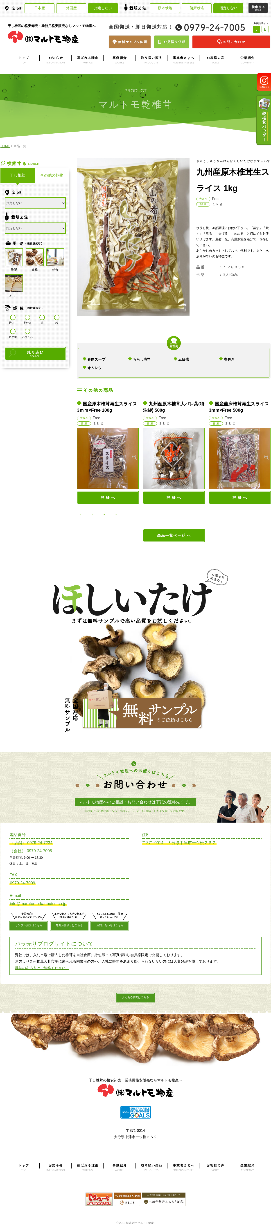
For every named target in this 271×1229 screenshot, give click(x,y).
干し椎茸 (17, 175)
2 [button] (92, 514)
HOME (5, 146)
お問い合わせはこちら (109, 925)
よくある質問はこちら (135, 997)
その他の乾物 (51, 175)
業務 (34, 257)
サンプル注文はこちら (28, 925)
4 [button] (116, 514)
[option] (108, 452)
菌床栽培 (197, 8)
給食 (55, 257)
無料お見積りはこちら (69, 925)
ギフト (14, 283)
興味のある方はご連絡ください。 (42, 968)
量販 (14, 257)
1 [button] (80, 514)
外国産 (71, 8)
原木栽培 (165, 8)
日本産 (39, 8)
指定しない (103, 8)
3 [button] (104, 514)
